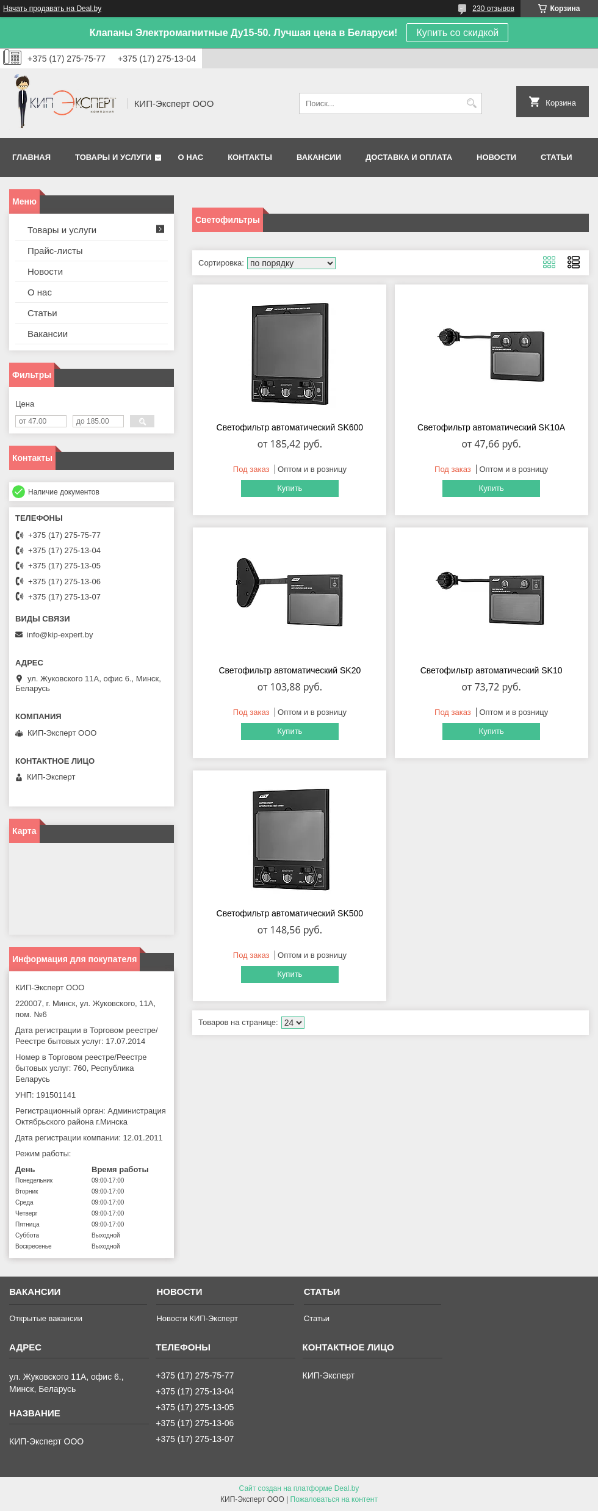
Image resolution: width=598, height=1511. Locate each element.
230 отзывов (493, 8)
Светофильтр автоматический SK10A (491, 427)
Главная (31, 157)
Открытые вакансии (45, 1318)
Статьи (556, 157)
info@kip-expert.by (60, 634)
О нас (191, 157)
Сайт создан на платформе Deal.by (299, 1488)
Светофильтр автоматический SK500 (290, 913)
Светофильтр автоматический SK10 (491, 670)
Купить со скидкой (457, 32)
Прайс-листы (55, 250)
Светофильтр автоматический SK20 (289, 670)
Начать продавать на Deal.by (52, 8)
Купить (289, 488)
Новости (496, 157)
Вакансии (319, 157)
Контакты (250, 157)
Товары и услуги (113, 157)
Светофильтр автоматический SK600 (290, 427)
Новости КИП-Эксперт (196, 1318)
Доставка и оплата (409, 157)
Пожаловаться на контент (334, 1499)
